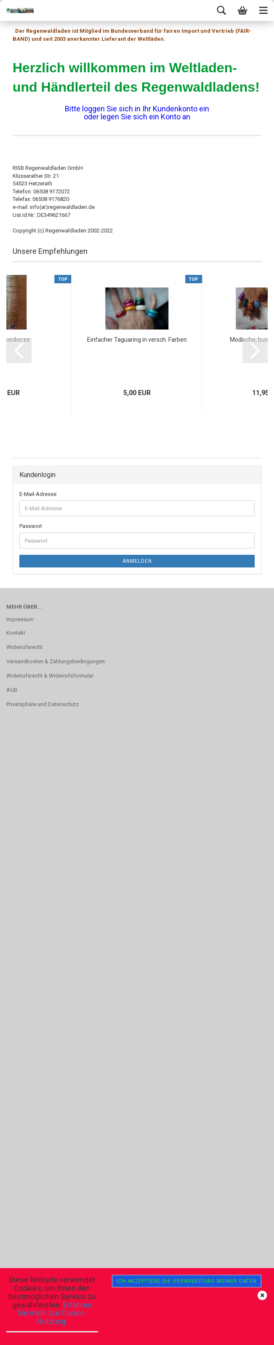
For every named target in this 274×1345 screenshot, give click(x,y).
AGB (11, 690)
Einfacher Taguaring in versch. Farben (137, 339)
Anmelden (137, 561)
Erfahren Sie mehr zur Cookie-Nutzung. (54, 1313)
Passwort (30, 526)
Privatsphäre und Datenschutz (42, 704)
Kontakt (15, 633)
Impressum (20, 619)
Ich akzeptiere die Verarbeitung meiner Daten (187, 1281)
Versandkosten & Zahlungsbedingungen (55, 661)
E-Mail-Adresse (37, 494)
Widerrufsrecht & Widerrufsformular (49, 675)
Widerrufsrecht (24, 647)
